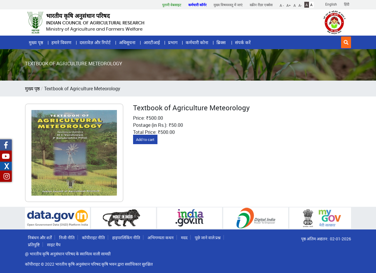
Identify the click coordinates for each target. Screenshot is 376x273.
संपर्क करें (243, 42)
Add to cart (145, 139)
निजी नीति (67, 237)
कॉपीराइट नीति (93, 237)
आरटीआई (152, 42)
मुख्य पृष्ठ (36, 42)
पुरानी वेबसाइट (171, 4)
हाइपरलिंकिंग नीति (126, 237)
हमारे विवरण (61, 42)
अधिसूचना (127, 42)
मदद (184, 237)
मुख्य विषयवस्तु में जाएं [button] (228, 4)
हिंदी (346, 4)
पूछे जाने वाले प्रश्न (208, 237)
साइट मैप (54, 244)
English (331, 4)
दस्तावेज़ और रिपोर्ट (95, 42)
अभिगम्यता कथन (160, 237)
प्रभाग (172, 42)
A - (282, 5)
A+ (288, 5)
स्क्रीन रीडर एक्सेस (261, 4)
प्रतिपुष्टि (34, 244)
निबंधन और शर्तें (40, 237)
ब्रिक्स (221, 42)
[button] (346, 42)
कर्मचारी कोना (197, 42)
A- (300, 5)
